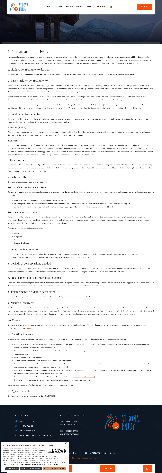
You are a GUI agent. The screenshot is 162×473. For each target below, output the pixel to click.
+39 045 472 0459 (27, 421)
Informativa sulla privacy (71, 458)
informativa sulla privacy (32, 465)
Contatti (101, 7)
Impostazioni (12, 469)
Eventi (90, 7)
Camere (58, 7)
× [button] (66, 443)
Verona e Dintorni (74, 7)
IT (112, 7)
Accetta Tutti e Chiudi (54, 469)
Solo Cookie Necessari (31, 469)
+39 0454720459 (26, 426)
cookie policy (31, 328)
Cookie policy (87, 458)
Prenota (144, 7)
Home (49, 7)
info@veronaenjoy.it (27, 431)
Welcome (97, 458)
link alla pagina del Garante (83, 377)
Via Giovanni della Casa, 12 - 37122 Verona (36, 435)
